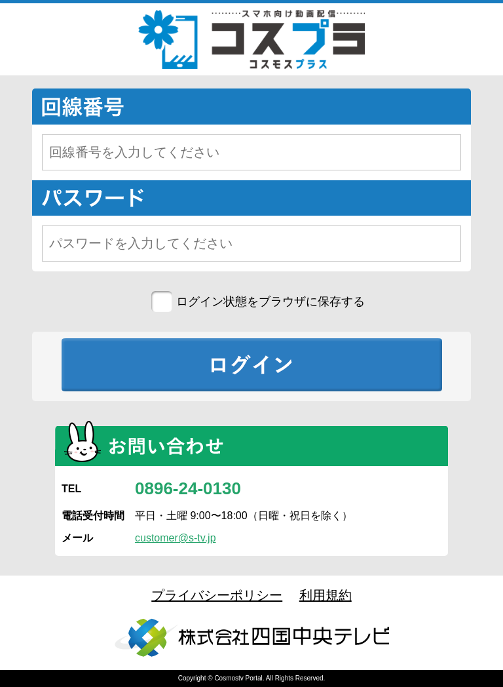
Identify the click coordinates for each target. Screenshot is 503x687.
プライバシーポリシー (216, 595)
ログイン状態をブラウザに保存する (270, 301)
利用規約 (325, 595)
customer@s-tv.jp (175, 537)
